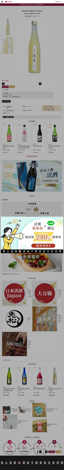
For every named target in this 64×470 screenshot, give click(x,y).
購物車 (57, 1)
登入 (61, 1)
